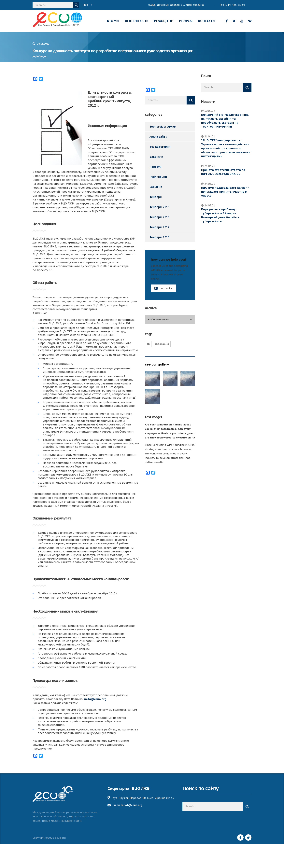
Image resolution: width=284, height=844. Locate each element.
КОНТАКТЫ (206, 21)
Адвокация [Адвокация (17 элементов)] (161, 344)
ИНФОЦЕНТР (163, 21)
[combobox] (170, 319)
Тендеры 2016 (159, 217)
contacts (163, 288)
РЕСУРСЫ (185, 21)
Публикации (158, 177)
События (155, 187)
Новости (155, 167)
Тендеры (155, 197)
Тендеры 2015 (159, 207)
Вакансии (156, 157)
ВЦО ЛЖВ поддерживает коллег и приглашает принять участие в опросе (225, 191)
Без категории (159, 146)
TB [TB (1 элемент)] (148, 344)
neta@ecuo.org (95, 699)
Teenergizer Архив (162, 126)
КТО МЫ (113, 21)
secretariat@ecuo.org (128, 805)
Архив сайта (158, 136)
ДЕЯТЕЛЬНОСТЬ (136, 21)
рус (85, 5)
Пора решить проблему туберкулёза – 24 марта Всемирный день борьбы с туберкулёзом (220, 215)
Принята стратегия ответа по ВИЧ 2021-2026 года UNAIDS (223, 172)
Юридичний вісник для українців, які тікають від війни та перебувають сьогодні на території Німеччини (225, 120)
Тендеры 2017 (159, 227)
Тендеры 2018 (159, 237)
